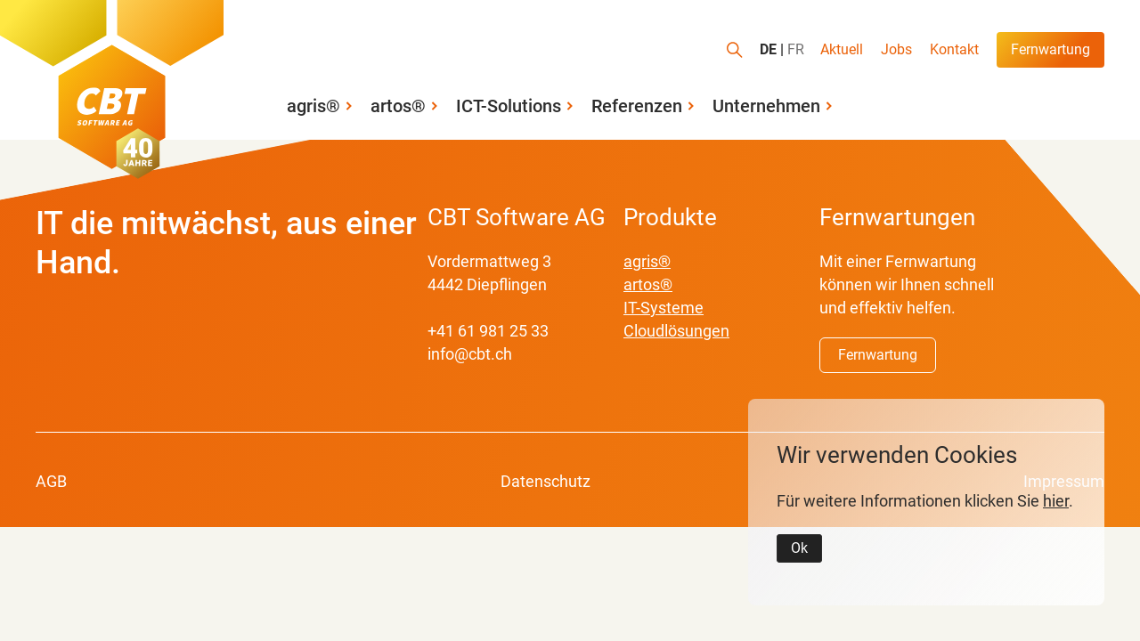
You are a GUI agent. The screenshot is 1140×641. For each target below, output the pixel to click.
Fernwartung (1050, 49)
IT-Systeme (663, 307)
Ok (799, 548)
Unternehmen (766, 106)
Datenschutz (545, 482)
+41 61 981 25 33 (488, 330)
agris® (313, 106)
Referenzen (636, 106)
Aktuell (841, 49)
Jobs (896, 49)
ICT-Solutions (508, 106)
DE (768, 50)
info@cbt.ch (470, 354)
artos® (398, 106)
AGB (51, 482)
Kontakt (954, 49)
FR (795, 50)
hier (1056, 500)
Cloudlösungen (676, 330)
